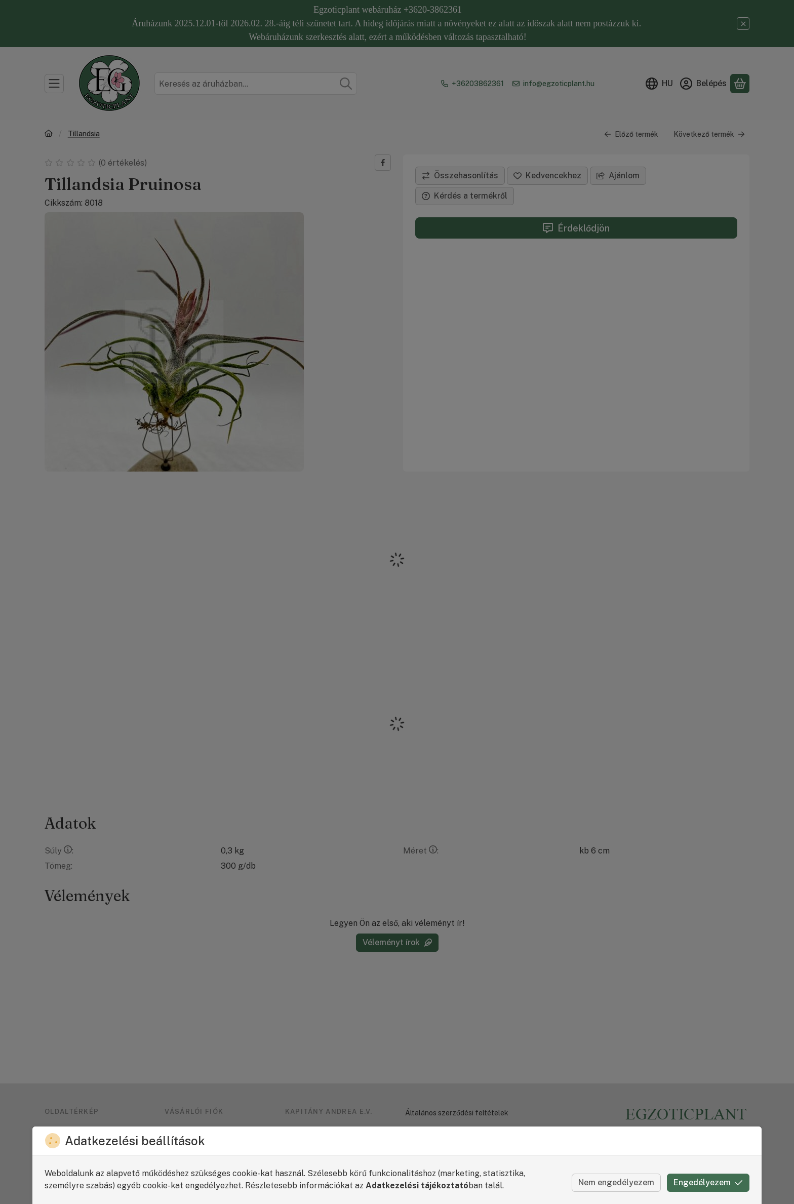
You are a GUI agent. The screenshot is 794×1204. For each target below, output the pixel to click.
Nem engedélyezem (616, 1182)
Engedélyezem (708, 1182)
